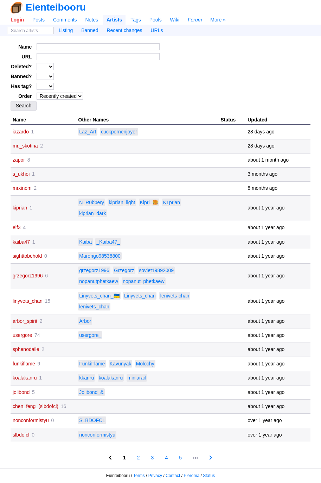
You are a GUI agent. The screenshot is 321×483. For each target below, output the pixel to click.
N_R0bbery (91, 202)
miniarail (137, 378)
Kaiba (85, 242)
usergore (22, 335)
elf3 (17, 227)
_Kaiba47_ (108, 242)
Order (25, 96)
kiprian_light (122, 202)
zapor (19, 160)
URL (27, 56)
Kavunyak (120, 363)
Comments (65, 20)
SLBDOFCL (92, 420)
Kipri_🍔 (149, 202)
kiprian (20, 208)
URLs (157, 30)
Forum (195, 20)
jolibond (21, 392)
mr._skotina (25, 146)
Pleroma (191, 475)
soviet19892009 (156, 270)
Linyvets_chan (140, 296)
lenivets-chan (175, 296)
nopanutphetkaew (98, 281)
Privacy (155, 475)
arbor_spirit (25, 321)
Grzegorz (124, 270)
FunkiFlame (92, 363)
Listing (66, 30)
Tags (135, 20)
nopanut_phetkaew (143, 281)
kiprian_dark (92, 213)
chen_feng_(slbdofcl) (35, 406)
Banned (89, 30)
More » (218, 20)
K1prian (171, 202)
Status (209, 475)
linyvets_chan (28, 301)
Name (25, 47)
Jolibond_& (91, 392)
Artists (114, 20)
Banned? (21, 76)
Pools (155, 20)
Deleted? (21, 66)
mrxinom (22, 188)
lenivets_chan (94, 306)
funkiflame (24, 363)
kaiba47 (21, 242)
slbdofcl (21, 435)
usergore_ (90, 335)
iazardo (21, 131)
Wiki (174, 20)
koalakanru (25, 378)
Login (17, 20)
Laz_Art (87, 131)
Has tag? (21, 86)
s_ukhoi (21, 174)
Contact (173, 475)
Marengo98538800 (100, 256)
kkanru (86, 378)
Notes (91, 20)
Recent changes (124, 30)
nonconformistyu (31, 420)
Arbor (85, 321)
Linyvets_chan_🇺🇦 (99, 296)
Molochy (145, 363)
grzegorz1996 (28, 275)
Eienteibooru (56, 7)
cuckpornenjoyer (119, 131)
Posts (38, 20)
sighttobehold (27, 256)
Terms (139, 475)
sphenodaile (26, 349)
